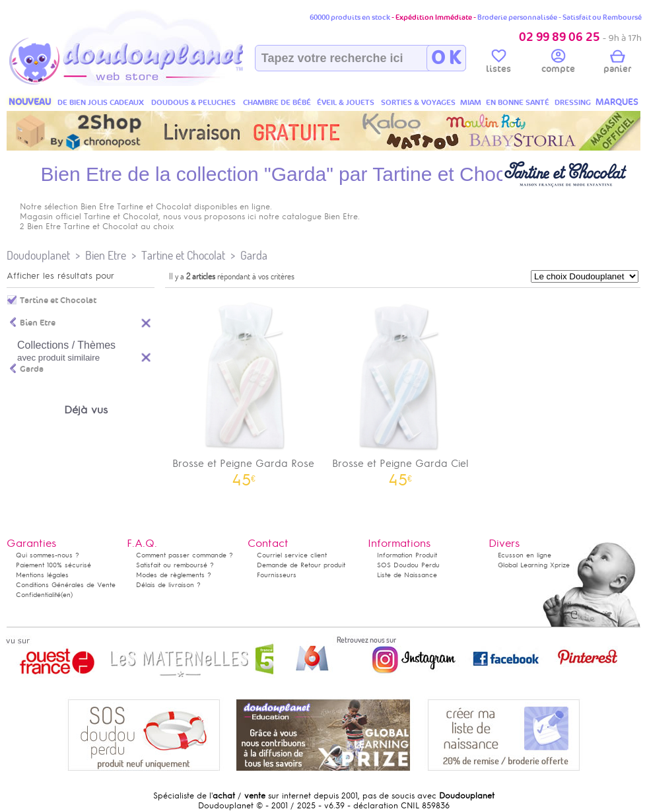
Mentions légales (42, 575)
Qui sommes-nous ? (47, 555)
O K (446, 58)
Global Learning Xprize (534, 565)
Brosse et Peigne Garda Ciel (400, 389)
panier (617, 63)
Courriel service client (292, 555)
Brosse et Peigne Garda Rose (243, 389)
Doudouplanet (38, 255)
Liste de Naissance (407, 575)
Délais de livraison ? (168, 584)
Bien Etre (105, 255)
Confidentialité (38, 594)
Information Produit (407, 555)
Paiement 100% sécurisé (53, 565)
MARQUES (617, 102)
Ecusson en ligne (524, 555)
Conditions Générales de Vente (66, 584)
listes (498, 63)
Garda (253, 255)
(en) (67, 594)
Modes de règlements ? (173, 575)
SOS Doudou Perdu (408, 565)
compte (558, 63)
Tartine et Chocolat (183, 255)
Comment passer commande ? (184, 555)
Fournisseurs (276, 575)
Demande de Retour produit (301, 565)
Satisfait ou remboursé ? (175, 565)
